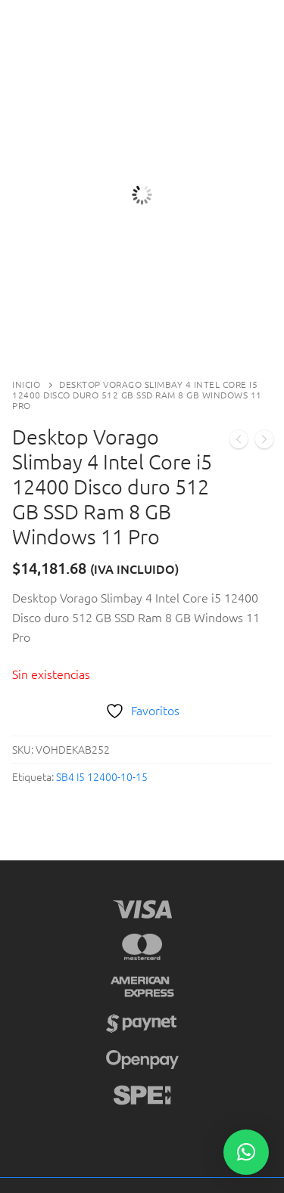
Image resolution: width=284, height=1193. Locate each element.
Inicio (26, 384)
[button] (246, 1152)
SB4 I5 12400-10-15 (102, 776)
